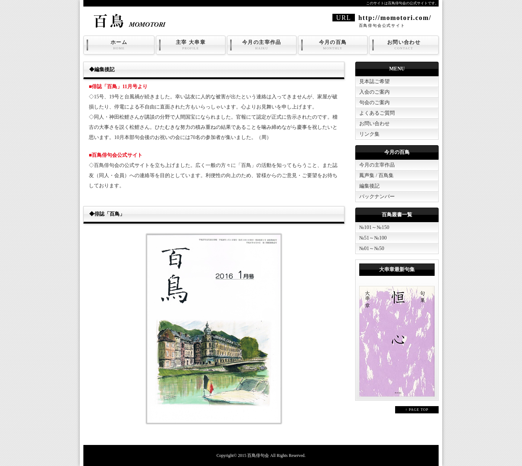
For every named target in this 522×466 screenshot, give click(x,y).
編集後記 (369, 186)
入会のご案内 (374, 92)
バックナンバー (377, 196)
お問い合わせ (403, 45)
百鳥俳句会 (258, 455)
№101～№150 (374, 227)
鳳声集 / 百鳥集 (376, 175)
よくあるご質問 (377, 113)
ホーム (119, 45)
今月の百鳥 (332, 45)
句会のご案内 (374, 102)
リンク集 (369, 134)
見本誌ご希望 (374, 81)
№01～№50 (371, 248)
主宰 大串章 (190, 45)
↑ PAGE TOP (416, 410)
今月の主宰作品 (261, 45)
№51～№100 (373, 238)
